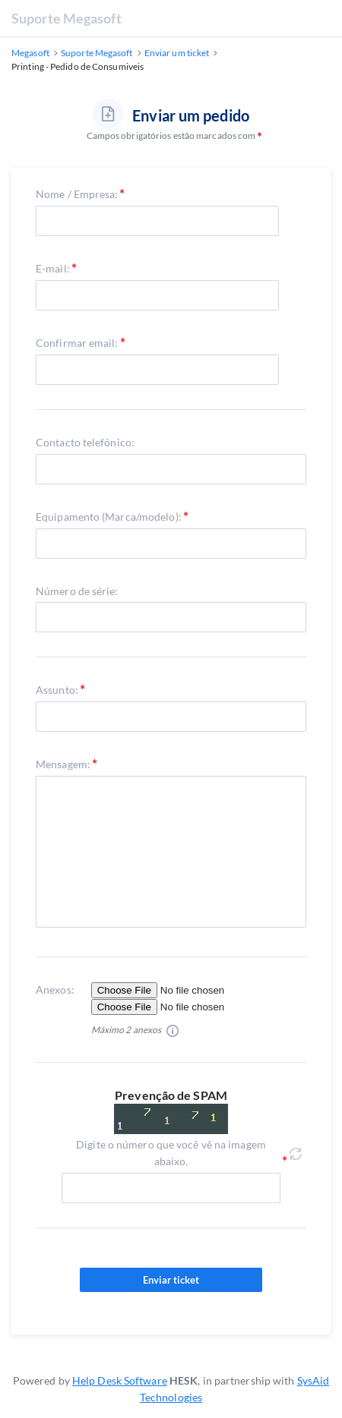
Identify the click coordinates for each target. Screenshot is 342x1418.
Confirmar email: (77, 342)
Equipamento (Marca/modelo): (109, 516)
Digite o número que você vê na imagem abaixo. (171, 1152)
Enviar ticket (171, 1280)
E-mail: (53, 268)
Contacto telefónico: (85, 442)
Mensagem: (63, 764)
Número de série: (77, 591)
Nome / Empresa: (77, 193)
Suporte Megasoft (66, 18)
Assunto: (57, 689)
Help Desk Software (119, 1380)
